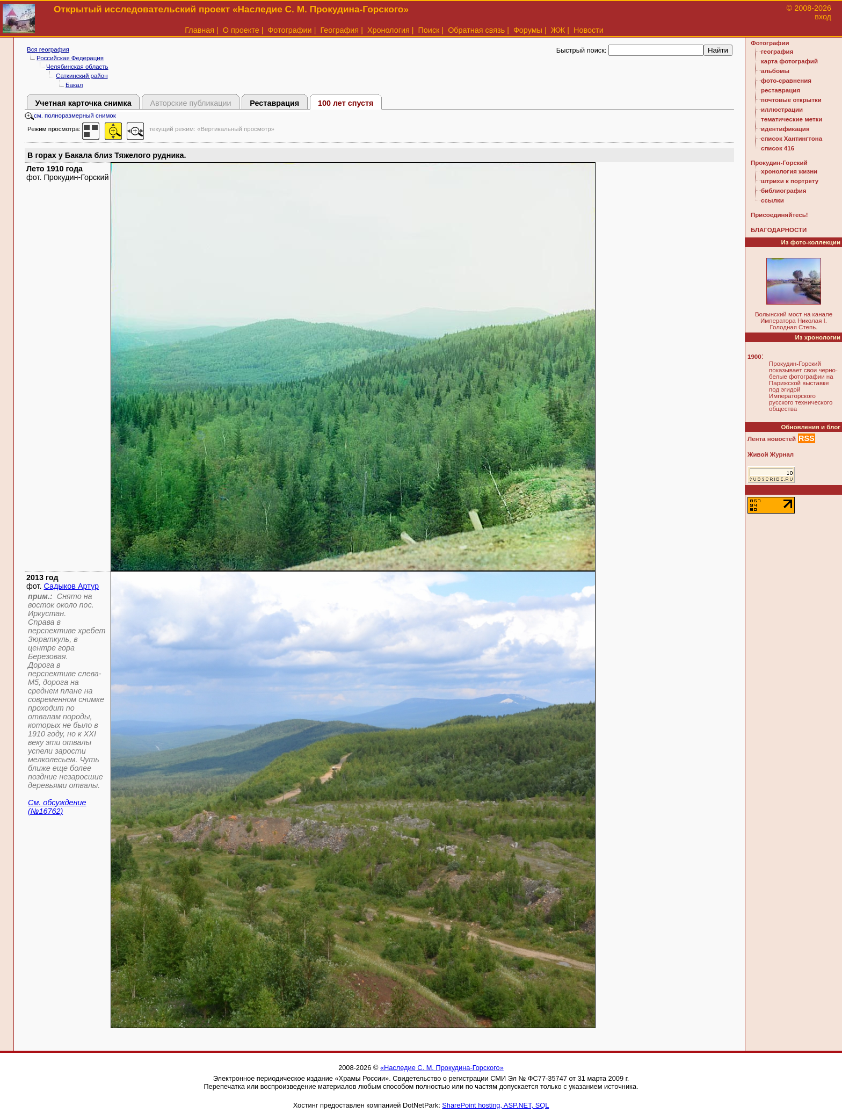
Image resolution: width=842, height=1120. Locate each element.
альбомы (775, 71)
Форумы (527, 30)
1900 (754, 356)
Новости (589, 30)
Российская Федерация (70, 58)
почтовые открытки (791, 100)
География (339, 30)
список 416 (777, 148)
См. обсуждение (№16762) (57, 806)
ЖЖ (558, 30)
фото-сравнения (786, 80)
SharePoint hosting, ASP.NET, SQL (495, 1105)
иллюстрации (782, 109)
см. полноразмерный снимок (70, 115)
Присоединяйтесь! (779, 215)
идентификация (785, 129)
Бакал (74, 85)
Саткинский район (82, 76)
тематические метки (791, 119)
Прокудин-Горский (779, 163)
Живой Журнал (770, 454)
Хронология (388, 30)
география (777, 51)
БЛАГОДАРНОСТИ (779, 230)
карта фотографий (789, 61)
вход (823, 16)
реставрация (780, 90)
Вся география (48, 49)
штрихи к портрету (789, 181)
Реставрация (274, 103)
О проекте (241, 30)
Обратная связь (476, 30)
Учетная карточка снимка (83, 103)
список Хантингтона (791, 138)
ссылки (772, 200)
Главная (199, 30)
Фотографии (289, 30)
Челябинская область (77, 66)
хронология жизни (789, 171)
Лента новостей (771, 439)
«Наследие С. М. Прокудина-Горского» (442, 1068)
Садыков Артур (71, 586)
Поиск (429, 30)
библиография (784, 190)
